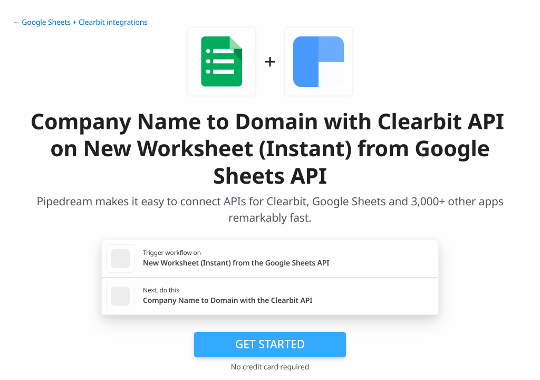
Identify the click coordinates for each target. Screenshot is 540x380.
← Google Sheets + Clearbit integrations (80, 22)
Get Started (270, 344)
